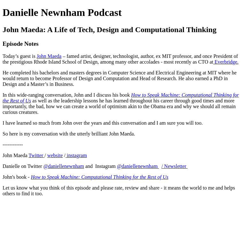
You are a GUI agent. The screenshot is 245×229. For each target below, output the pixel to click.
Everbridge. (225, 62)
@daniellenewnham (63, 166)
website (55, 155)
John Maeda (49, 56)
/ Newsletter (174, 166)
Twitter (36, 155)
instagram (76, 155)
